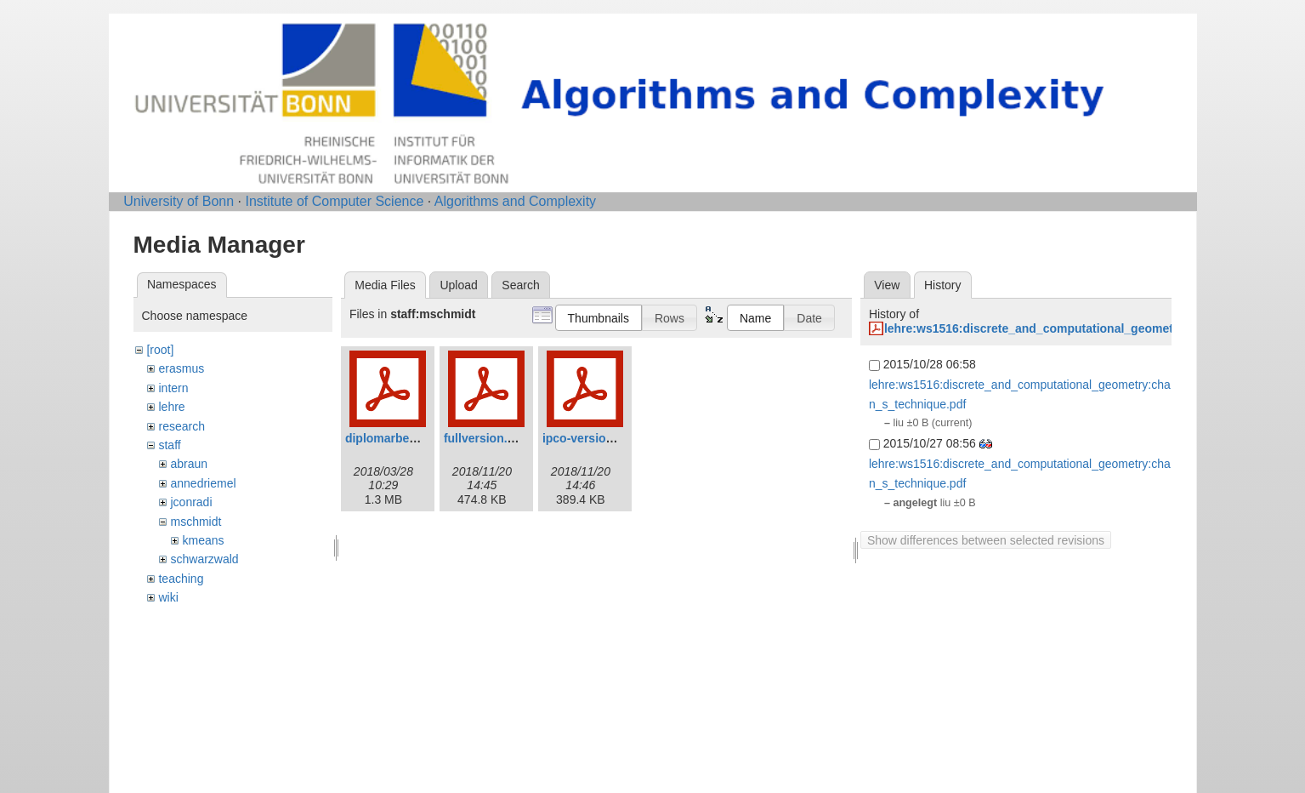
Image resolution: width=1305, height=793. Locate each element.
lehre (171, 407)
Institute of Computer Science (334, 201)
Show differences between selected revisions (985, 540)
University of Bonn (178, 201)
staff (169, 445)
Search (520, 285)
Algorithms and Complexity (515, 201)
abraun (188, 464)
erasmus (181, 368)
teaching (180, 578)
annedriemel (202, 483)
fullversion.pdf (484, 438)
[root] (159, 350)
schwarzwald (204, 559)
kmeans (203, 540)
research (181, 426)
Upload (458, 285)
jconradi (191, 502)
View (886, 285)
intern (173, 388)
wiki (168, 597)
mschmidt (195, 521)
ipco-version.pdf (588, 438)
